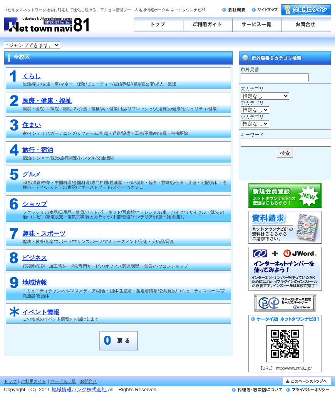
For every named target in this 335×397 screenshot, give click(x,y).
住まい (31, 125)
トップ (10, 381)
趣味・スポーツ (43, 233)
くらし (31, 76)
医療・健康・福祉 (47, 100)
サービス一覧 (63, 381)
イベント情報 (40, 312)
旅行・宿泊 (37, 150)
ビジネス (34, 258)
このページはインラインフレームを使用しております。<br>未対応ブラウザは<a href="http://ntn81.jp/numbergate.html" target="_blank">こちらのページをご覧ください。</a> (263, 45)
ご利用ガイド (33, 381)
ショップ (34, 204)
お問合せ (88, 381)
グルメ (31, 174)
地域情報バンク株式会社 (80, 389)
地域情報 (34, 282)
